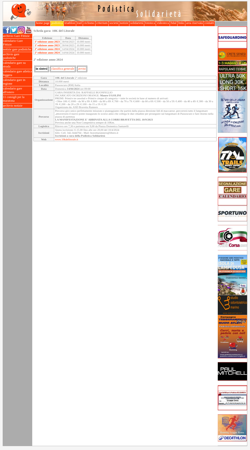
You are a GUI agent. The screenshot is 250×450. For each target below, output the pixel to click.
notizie (124, 23)
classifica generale (62, 68)
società (114, 23)
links (181, 23)
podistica (57, 23)
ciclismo (89, 23)
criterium (101, 23)
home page (42, 23)
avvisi (82, 68)
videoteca (162, 23)
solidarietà (136, 23)
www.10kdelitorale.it (66, 139)
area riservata (194, 23)
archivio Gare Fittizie (17, 36)
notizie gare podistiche (17, 49)
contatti (209, 23)
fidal (173, 23)
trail (79, 23)
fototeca (150, 23)
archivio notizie (17, 105)
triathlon (70, 23)
